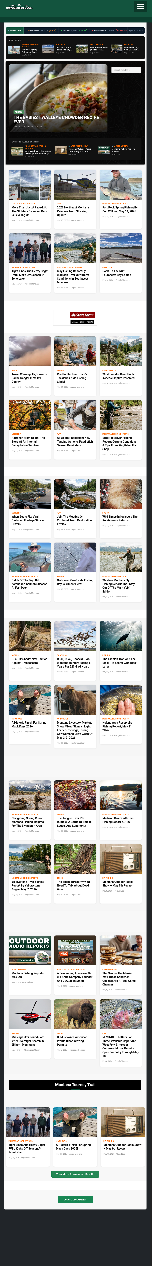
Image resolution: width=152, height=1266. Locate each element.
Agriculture (63, 719)
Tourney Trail (111, 19)
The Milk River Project (23, 204)
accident (16, 434)
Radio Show (51, 19)
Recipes (96, 19)
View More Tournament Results (75, 1174)
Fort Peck (107, 267)
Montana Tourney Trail (24, 267)
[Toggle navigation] (140, 6)
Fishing (24, 19)
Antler (15, 655)
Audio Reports (19, 969)
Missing (15, 1033)
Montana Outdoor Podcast (71, 969)
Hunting (11, 19)
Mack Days (17, 719)
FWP (59, 204)
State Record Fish (132, 19)
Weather (84, 19)
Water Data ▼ (69, 19)
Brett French (109, 370)
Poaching (62, 655)
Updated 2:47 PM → (136, 30)
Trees (60, 878)
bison (60, 1033)
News (14, 370)
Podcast (37, 19)
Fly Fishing (108, 878)
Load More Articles (75, 1199)
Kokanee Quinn (109, 969)
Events (60, 370)
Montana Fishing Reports (115, 204)
